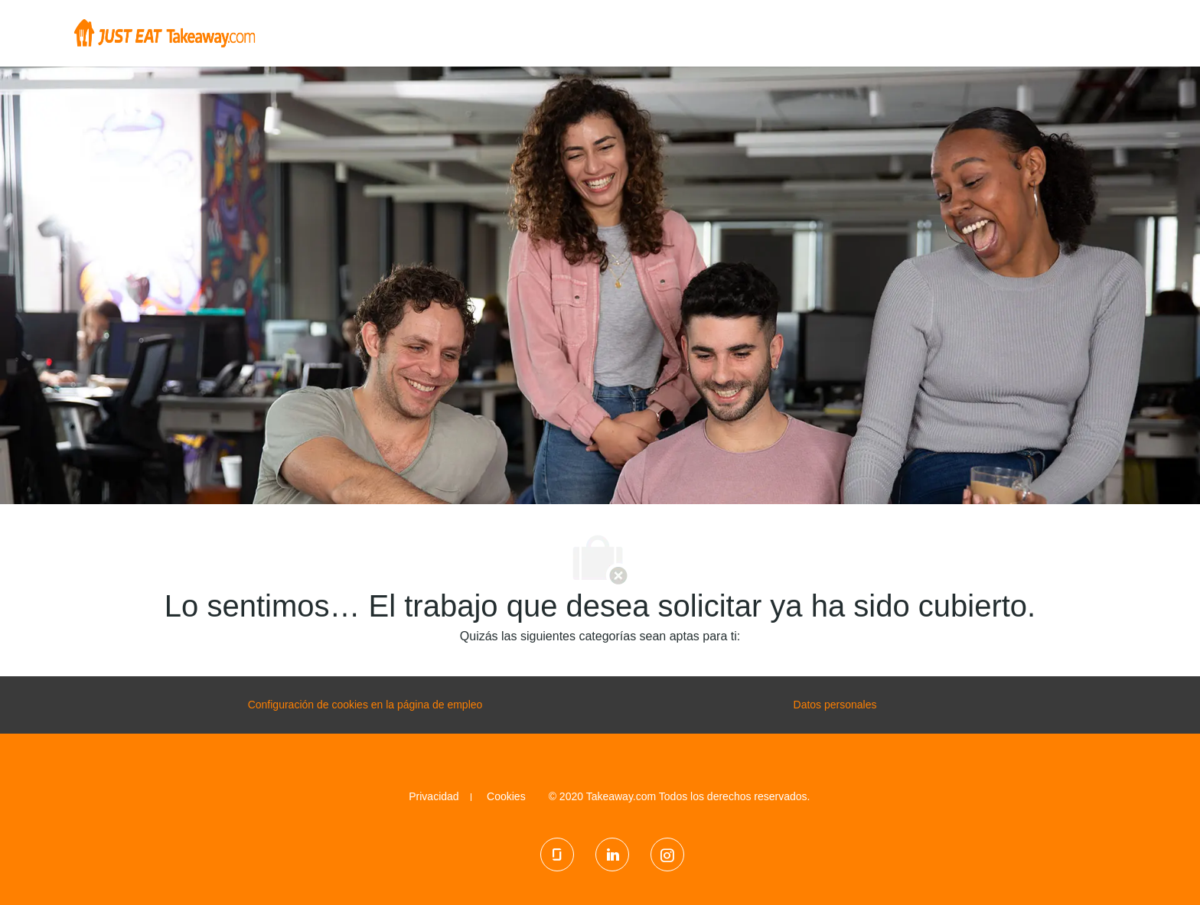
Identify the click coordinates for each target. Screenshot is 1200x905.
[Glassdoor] (557, 854)
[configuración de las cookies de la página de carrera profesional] (365, 705)
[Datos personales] (835, 705)
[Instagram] (667, 854)
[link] (433, 796)
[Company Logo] (164, 32)
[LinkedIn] (612, 854)
